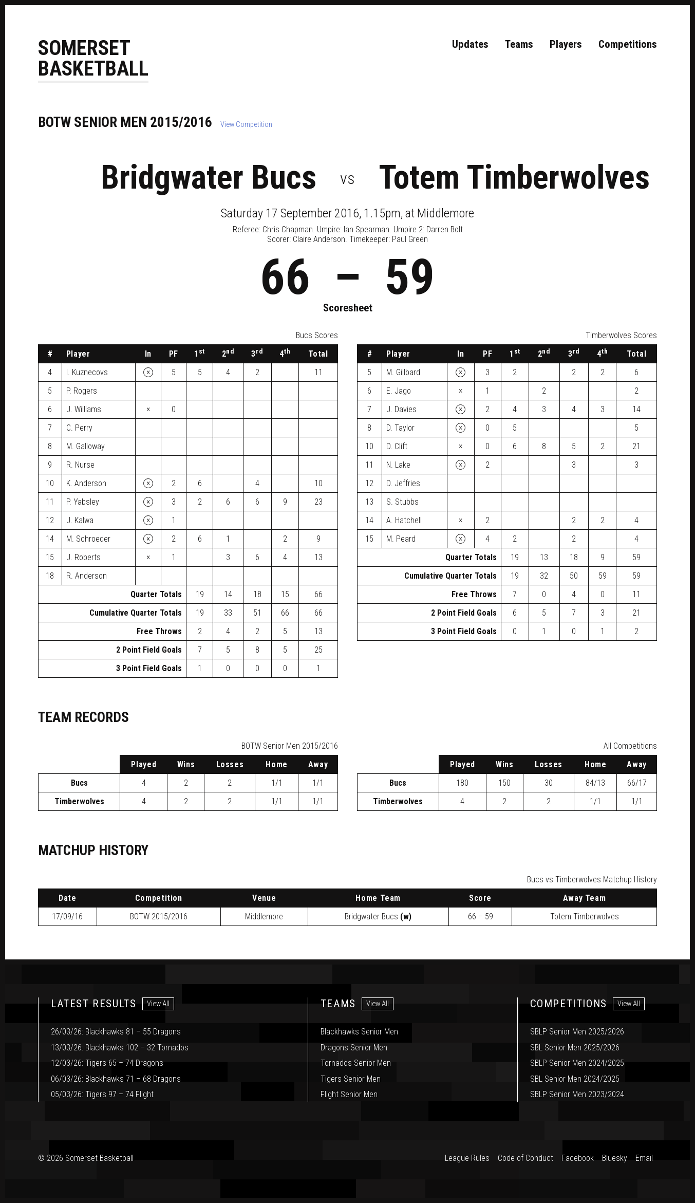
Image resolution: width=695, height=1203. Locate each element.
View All (158, 1004)
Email (644, 1158)
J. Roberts (83, 558)
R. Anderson (86, 576)
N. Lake (398, 465)
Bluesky (614, 1158)
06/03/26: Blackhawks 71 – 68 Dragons (116, 1079)
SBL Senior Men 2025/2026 (574, 1047)
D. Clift (396, 447)
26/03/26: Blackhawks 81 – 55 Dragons (116, 1032)
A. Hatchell (404, 521)
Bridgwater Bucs (208, 178)
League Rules (467, 1158)
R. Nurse (80, 465)
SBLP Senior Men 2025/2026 (577, 1032)
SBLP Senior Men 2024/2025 (577, 1063)
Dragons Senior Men (354, 1047)
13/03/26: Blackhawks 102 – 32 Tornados (120, 1047)
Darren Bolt (444, 230)
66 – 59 (480, 917)
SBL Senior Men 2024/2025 (574, 1079)
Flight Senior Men (349, 1094)
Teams (519, 44)
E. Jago (398, 391)
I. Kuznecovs (87, 373)
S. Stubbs (402, 502)
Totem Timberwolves (514, 178)
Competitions (627, 44)
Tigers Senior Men (351, 1079)
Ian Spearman (366, 230)
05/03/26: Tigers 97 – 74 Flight (102, 1094)
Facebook (577, 1158)
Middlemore (264, 917)
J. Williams (83, 410)
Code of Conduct (525, 1158)
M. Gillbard (403, 373)
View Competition (246, 125)
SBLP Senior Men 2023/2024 (577, 1094)
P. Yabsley (82, 502)
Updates (470, 44)
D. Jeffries (403, 484)
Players (566, 44)
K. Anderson (86, 484)
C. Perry (79, 428)
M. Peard (401, 539)
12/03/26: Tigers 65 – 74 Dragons (107, 1063)
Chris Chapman (287, 230)
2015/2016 (158, 917)
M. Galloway (85, 447)
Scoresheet (347, 308)
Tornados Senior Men (356, 1063)
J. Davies (401, 410)
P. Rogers (81, 391)
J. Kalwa (79, 521)
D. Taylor (400, 428)
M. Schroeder (88, 539)
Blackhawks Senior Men (359, 1032)
